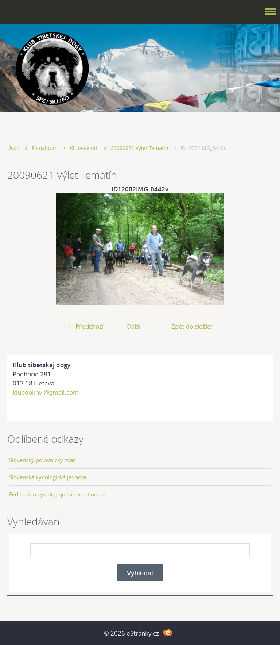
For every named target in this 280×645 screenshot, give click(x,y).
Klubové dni (84, 148)
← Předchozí (86, 326)
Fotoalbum (45, 148)
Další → (137, 326)
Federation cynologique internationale (57, 494)
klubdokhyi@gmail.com (46, 392)
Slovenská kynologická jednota (47, 477)
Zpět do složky (191, 326)
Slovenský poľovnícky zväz (42, 460)
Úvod (13, 148)
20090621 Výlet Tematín (139, 148)
